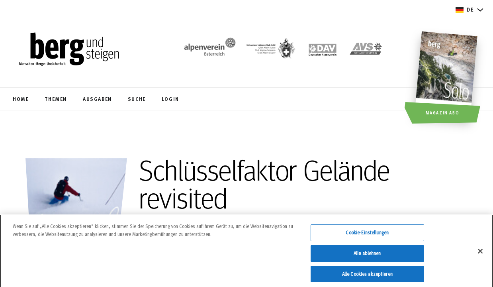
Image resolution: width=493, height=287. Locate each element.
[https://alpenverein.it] (366, 50)
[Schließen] (480, 254)
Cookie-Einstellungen (367, 236)
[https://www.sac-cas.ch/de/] (270, 50)
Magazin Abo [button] (443, 112)
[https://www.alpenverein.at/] (208, 50)
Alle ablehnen (367, 256)
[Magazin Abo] (447, 78)
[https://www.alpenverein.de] (322, 50)
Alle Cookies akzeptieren (367, 277)
